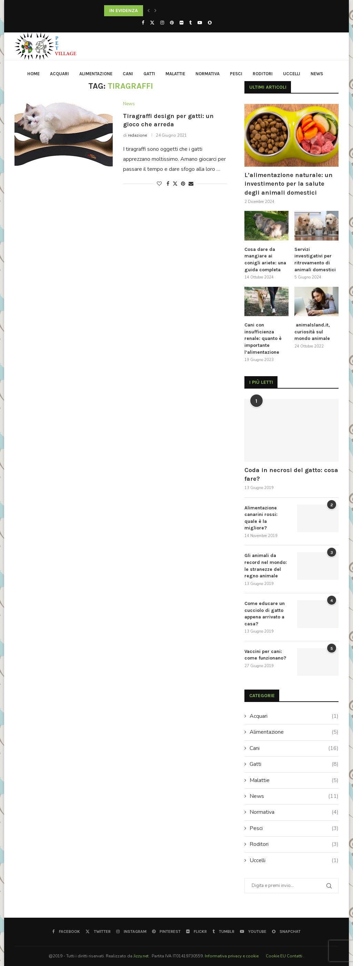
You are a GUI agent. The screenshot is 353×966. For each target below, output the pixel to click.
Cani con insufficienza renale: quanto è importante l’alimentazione (263, 338)
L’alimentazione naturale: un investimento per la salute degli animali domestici (288, 183)
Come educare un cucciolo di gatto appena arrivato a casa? (264, 614)
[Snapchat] (210, 23)
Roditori (263, 73)
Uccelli (291, 73)
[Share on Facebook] (168, 183)
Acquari (59, 73)
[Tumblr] (190, 23)
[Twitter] (152, 23)
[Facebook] (143, 23)
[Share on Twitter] (175, 183)
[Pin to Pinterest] (183, 183)
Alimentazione (95, 73)
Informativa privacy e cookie (232, 956)
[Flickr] (181, 23)
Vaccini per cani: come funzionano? (265, 654)
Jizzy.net (141, 956)
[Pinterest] (172, 23)
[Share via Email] (191, 183)
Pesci (236, 73)
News (317, 73)
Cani (128, 73)
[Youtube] (200, 23)
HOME (33, 73)
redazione (137, 135)
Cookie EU (276, 956)
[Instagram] (162, 23)
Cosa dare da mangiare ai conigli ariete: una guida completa (265, 259)
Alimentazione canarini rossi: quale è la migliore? (261, 518)
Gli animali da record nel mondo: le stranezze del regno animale (265, 566)
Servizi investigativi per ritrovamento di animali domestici (315, 259)
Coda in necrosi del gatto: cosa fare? (291, 474)
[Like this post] (159, 183)
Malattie (175, 73)
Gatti (149, 73)
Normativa (207, 73)
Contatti (295, 956)
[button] (148, 10)
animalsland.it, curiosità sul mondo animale (312, 331)
